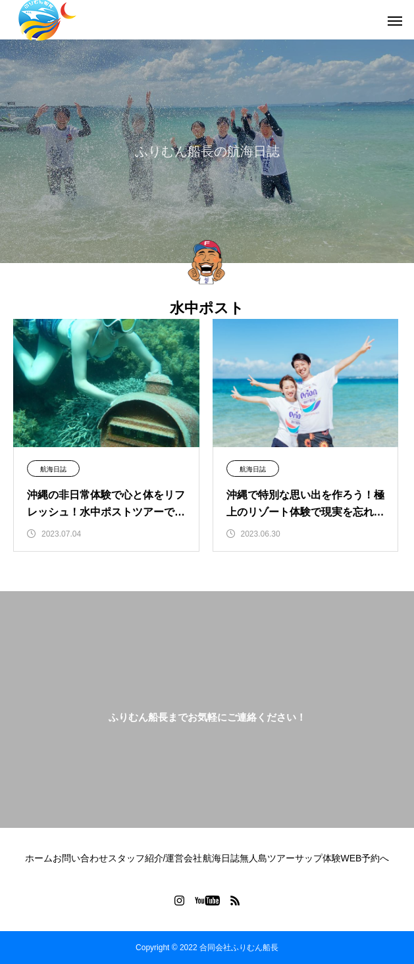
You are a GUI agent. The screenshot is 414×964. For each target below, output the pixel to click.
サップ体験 (318, 858)
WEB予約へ (365, 858)
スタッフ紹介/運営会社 (155, 858)
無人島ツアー (267, 858)
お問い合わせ (80, 858)
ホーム (39, 858)
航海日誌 (53, 469)
